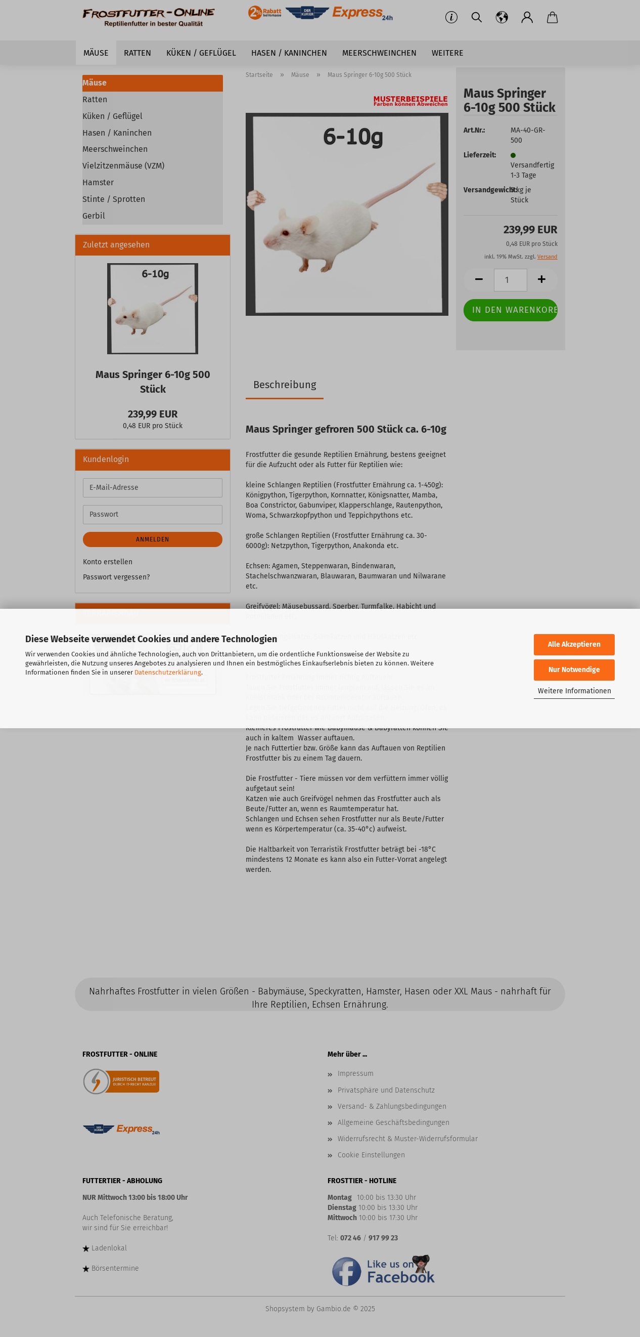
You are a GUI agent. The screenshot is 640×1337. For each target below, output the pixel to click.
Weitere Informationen (574, 691)
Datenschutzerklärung (167, 672)
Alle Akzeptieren (574, 644)
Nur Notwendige (574, 669)
